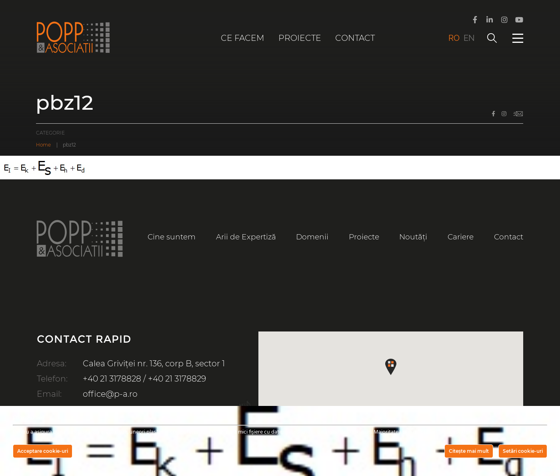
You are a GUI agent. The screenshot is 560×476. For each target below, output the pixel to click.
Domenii (312, 236)
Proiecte (299, 38)
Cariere (461, 236)
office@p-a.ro (110, 394)
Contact (355, 38)
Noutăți (413, 236)
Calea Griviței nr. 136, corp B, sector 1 (154, 363)
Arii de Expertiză (246, 236)
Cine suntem (172, 236)
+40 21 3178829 (177, 379)
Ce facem (242, 38)
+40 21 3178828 (112, 379)
